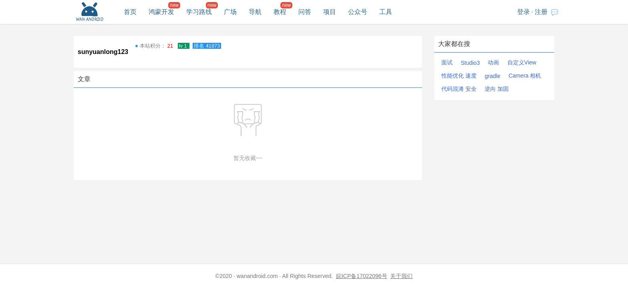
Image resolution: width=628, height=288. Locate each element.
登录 (523, 11)
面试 (447, 62)
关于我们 (401, 276)
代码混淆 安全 (459, 89)
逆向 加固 (497, 89)
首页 (130, 11)
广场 (230, 11)
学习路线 (199, 11)
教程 (280, 11)
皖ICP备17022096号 (361, 276)
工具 (385, 11)
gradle (492, 76)
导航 (255, 11)
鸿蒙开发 (161, 11)
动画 (493, 62)
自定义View (521, 62)
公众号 (357, 11)
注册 (541, 11)
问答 (304, 11)
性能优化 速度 (459, 75)
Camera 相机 (525, 75)
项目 (329, 11)
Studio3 (470, 63)
